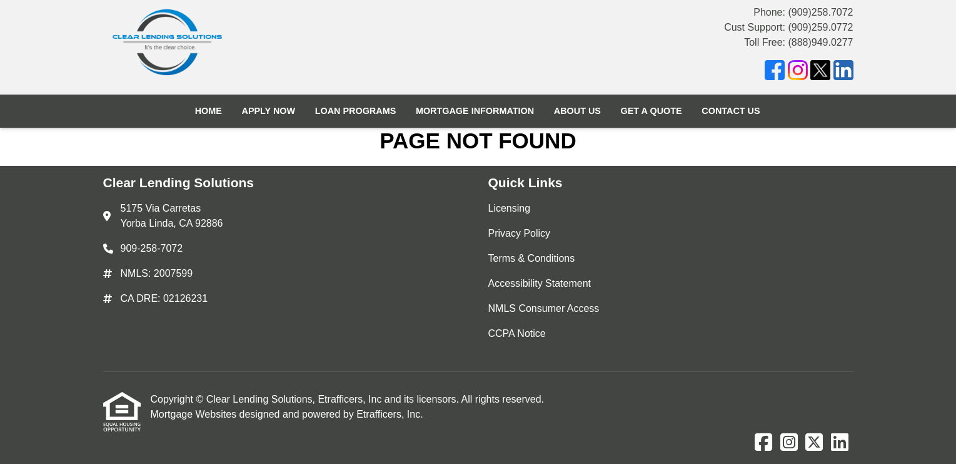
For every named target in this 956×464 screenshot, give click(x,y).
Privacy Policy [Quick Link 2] (519, 233)
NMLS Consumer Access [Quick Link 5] (544, 308)
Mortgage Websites (195, 414)
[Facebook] (775, 72)
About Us (577, 111)
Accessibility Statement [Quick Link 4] (539, 283)
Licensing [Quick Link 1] (509, 208)
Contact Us (731, 111)
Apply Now (268, 111)
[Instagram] (798, 72)
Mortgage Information (475, 111)
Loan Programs (355, 111)
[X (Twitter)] (820, 72)
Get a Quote (651, 111)
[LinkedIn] (843, 72)
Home (208, 111)
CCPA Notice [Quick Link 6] (517, 333)
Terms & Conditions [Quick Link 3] (531, 258)
